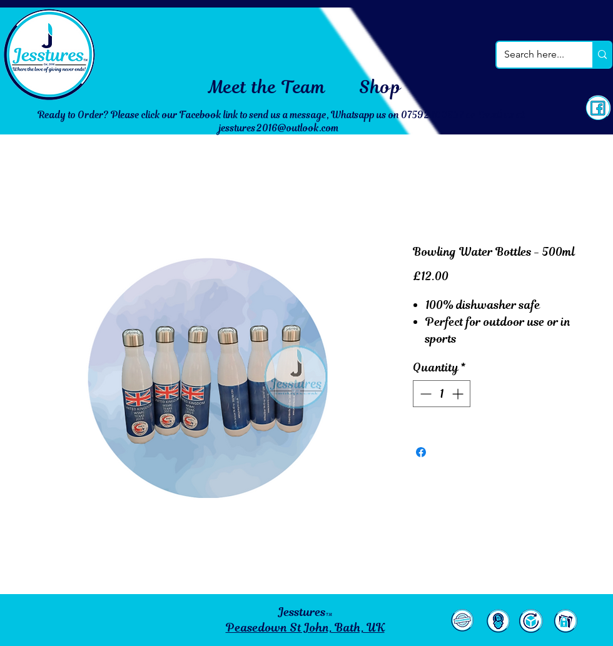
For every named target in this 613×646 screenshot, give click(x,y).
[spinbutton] (441, 393)
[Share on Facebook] (420, 452)
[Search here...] (535, 55)
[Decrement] (424, 393)
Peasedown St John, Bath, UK (305, 627)
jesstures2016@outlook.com (279, 127)
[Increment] (459, 393)
